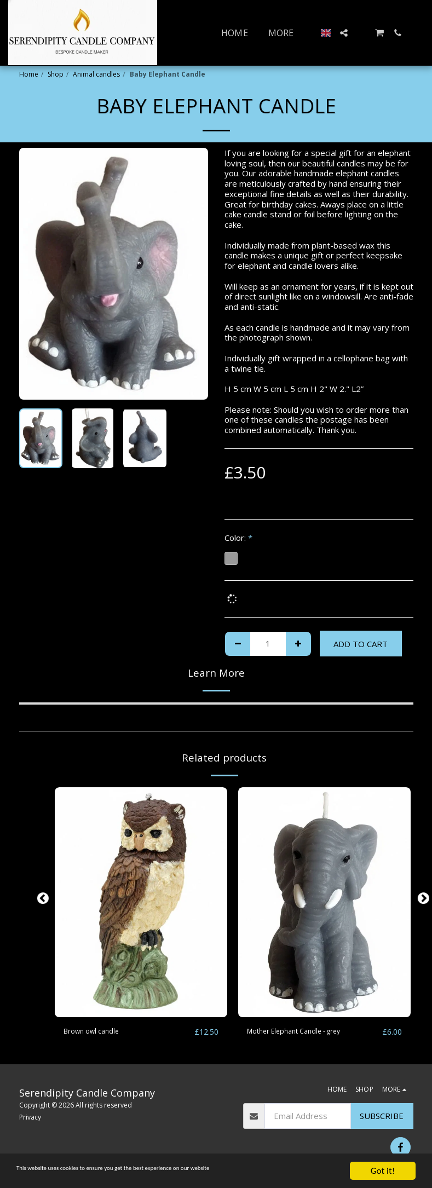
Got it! (383, 1171)
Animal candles (96, 74)
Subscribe (382, 1116)
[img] (141, 902)
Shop (56, 74)
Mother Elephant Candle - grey (304, 1031)
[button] (344, 32)
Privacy (30, 1117)
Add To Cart (360, 643)
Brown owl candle (97, 1031)
